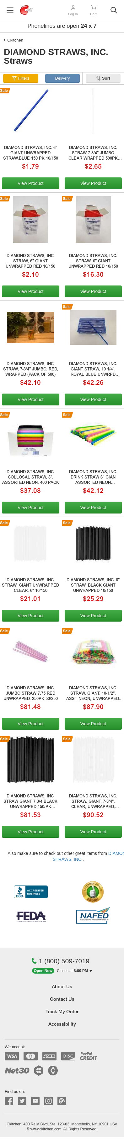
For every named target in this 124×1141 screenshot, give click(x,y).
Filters (23, 78)
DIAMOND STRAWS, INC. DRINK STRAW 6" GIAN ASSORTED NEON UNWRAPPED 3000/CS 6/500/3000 (93, 478)
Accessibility (62, 1024)
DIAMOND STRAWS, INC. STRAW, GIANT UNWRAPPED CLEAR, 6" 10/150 (30, 585)
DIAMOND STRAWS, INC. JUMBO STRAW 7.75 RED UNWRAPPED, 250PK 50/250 (30, 694)
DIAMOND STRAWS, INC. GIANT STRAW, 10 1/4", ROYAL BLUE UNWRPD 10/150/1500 (93, 370)
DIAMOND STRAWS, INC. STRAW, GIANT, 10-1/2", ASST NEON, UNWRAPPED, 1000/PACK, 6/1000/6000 (93, 694)
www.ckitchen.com (46, 1129)
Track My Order (62, 1012)
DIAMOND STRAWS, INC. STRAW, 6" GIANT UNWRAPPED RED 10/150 (30, 261)
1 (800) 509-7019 (60, 961)
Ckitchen (15, 40)
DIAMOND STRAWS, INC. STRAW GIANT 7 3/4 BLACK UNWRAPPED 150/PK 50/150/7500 (30, 802)
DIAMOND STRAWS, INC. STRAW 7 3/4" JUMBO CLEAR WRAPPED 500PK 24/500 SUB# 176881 (93, 154)
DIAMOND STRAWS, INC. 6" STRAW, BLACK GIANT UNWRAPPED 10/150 (93, 585)
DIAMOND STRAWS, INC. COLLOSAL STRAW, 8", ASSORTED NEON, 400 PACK (30, 477)
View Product (30, 183)
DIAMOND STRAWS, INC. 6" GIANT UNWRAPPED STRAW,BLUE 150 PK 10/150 (30, 153)
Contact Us (62, 999)
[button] (62, 971)
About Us (62, 987)
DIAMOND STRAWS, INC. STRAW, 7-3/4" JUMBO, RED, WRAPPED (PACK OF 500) (30, 369)
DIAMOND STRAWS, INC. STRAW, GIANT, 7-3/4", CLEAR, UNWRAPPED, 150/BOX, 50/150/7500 (93, 802)
